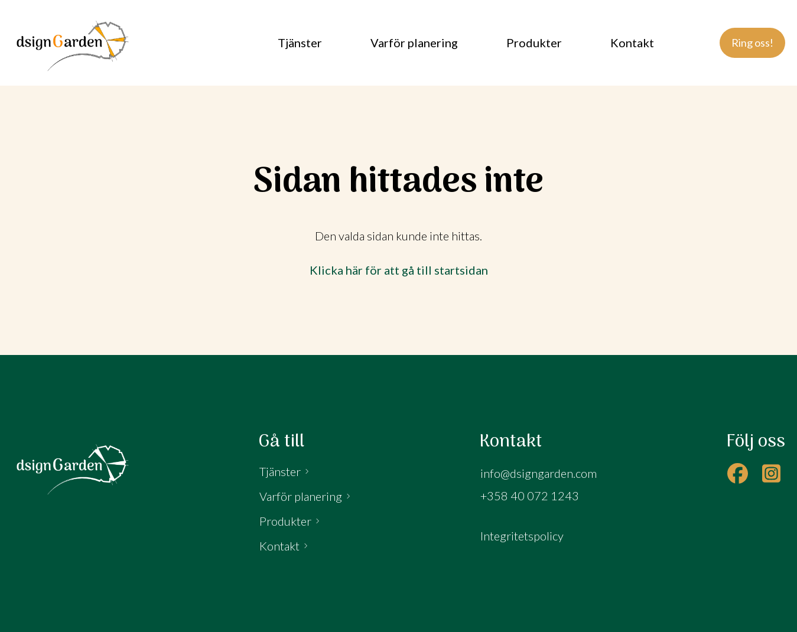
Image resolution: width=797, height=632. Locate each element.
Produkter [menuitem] (534, 42)
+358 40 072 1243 (529, 495)
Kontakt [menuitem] (632, 42)
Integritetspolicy (522, 536)
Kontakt (279, 546)
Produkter (285, 521)
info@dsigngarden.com (538, 473)
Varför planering (300, 496)
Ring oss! (752, 42)
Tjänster (280, 471)
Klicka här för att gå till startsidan (399, 270)
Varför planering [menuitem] (414, 42)
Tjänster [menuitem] (300, 42)
